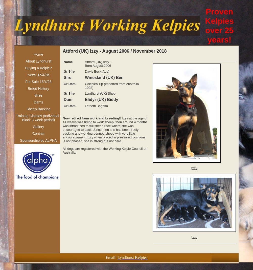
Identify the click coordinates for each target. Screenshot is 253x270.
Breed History (38, 89)
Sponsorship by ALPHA (38, 140)
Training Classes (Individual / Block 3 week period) (38, 118)
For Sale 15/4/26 (38, 82)
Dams (38, 102)
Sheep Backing (38, 109)
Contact (38, 134)
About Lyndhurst (38, 61)
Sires (38, 95)
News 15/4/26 (38, 75)
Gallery (38, 127)
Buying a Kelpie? (38, 68)
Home (38, 54)
